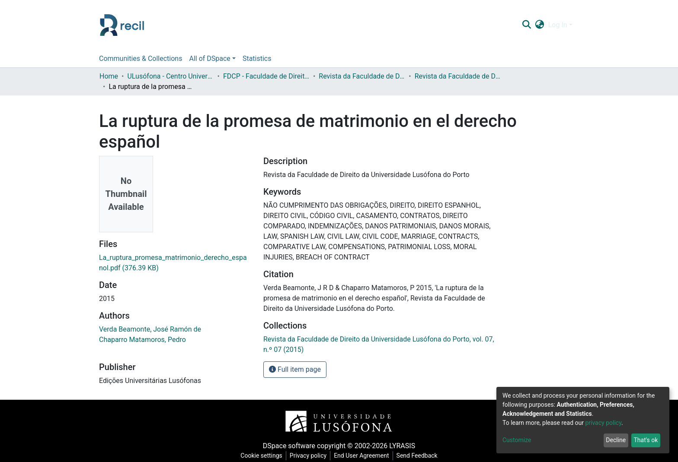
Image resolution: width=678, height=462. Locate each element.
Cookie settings (261, 455)
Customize (516, 440)
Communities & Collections (140, 58)
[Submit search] (526, 25)
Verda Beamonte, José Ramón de (150, 329)
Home (108, 76)
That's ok (645, 440)
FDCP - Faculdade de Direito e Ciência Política (266, 76)
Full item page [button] (295, 369)
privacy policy (603, 422)
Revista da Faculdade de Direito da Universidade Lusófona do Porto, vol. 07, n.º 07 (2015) (458, 76)
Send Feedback (417, 455)
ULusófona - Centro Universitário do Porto (170, 76)
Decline (616, 440)
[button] (539, 25)
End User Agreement (361, 455)
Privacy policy (308, 455)
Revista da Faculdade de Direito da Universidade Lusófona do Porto (362, 76)
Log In (557, 25)
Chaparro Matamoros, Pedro (142, 339)
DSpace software (289, 446)
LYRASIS (402, 446)
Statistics (257, 58)
